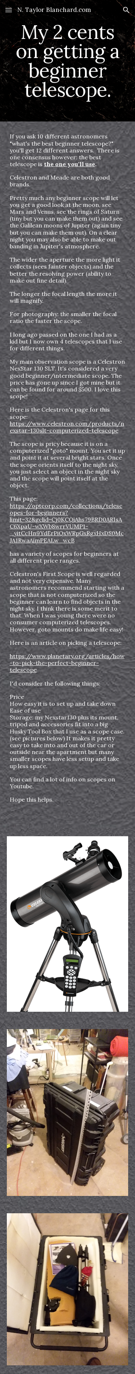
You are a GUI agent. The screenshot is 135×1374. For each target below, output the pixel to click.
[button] (8, 10)
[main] (68, 60)
